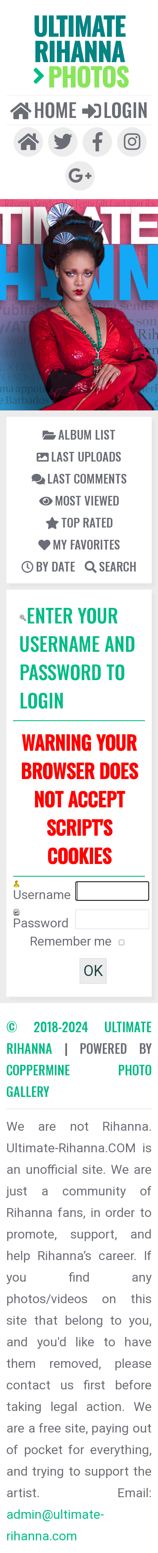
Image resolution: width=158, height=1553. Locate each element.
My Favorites (79, 544)
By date (48, 566)
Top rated (79, 522)
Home (43, 109)
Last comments (79, 478)
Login (115, 109)
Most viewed (79, 500)
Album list (79, 434)
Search (111, 566)
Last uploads (79, 456)
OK (93, 971)
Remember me (72, 941)
